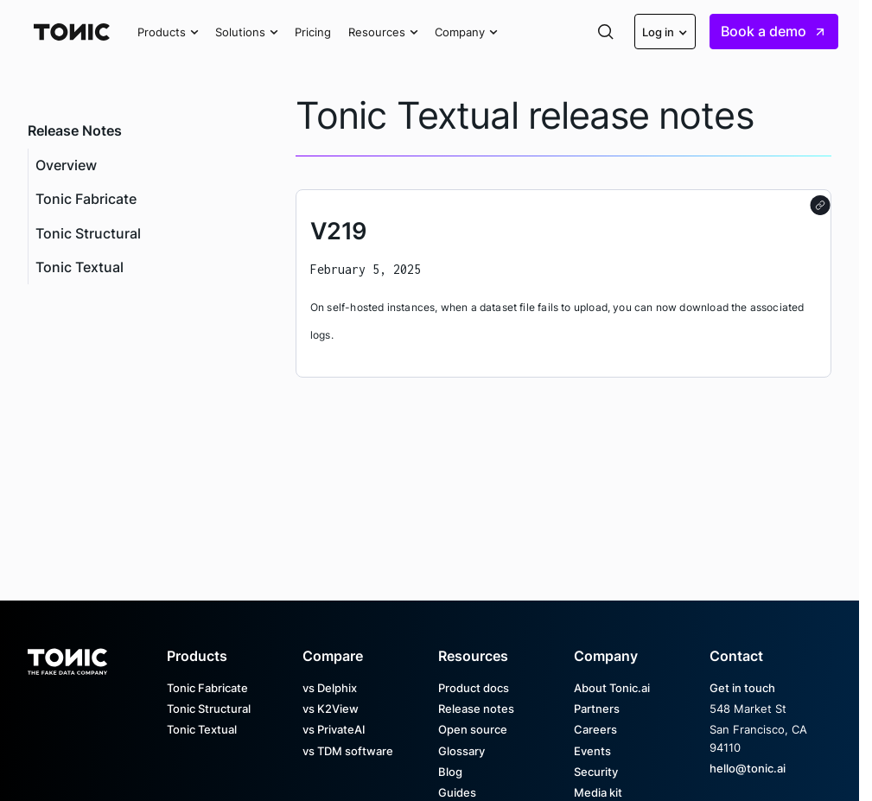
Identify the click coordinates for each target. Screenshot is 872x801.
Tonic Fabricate (86, 199)
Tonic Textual (79, 267)
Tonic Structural (88, 234)
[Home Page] (72, 32)
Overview (66, 165)
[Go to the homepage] (67, 655)
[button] (167, 31)
